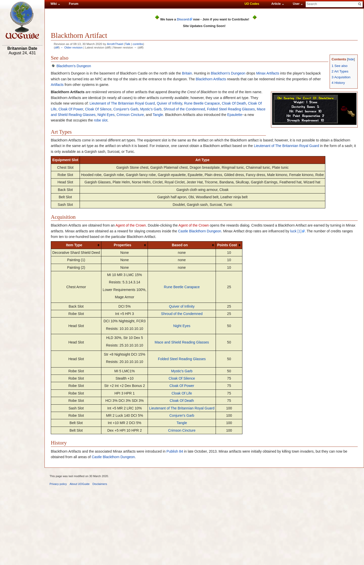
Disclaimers (100, 483)
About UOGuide (80, 483)
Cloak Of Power (70, 109)
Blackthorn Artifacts (211, 79)
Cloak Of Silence (98, 109)
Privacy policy (58, 483)
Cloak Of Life (182, 393)
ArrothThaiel (115, 43)
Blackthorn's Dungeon (73, 66)
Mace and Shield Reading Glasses (182, 342)
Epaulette (234, 115)
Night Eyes (106, 115)
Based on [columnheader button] (180, 245)
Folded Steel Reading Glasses (231, 109)
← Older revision (71, 47)
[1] (300, 231)
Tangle (158, 115)
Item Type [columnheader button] (74, 245)
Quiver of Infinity (169, 103)
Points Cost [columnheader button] (227, 245)
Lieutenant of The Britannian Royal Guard (122, 103)
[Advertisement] (22, 135)
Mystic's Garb (151, 109)
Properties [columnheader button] (122, 245)
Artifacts (57, 85)
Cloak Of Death (234, 103)
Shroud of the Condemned (184, 109)
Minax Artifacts (267, 73)
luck (293, 231)
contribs (138, 43)
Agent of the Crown (131, 225)
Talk (127, 43)
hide (351, 59)
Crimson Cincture (130, 115)
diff (57, 47)
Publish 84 (175, 451)
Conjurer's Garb (125, 109)
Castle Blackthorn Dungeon (199, 231)
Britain (187, 73)
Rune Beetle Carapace (202, 103)
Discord (183, 19)
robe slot (100, 120)
